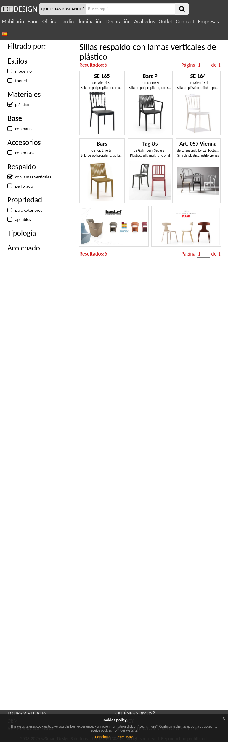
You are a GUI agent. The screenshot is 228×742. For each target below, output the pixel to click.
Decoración (118, 21)
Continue (103, 736)
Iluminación (89, 21)
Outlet (165, 21)
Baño (33, 21)
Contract (185, 21)
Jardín (67, 21)
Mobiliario (13, 21)
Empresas (208, 21)
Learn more (124, 737)
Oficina (49, 21)
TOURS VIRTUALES (27, 713)
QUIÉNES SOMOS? (135, 713)
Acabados (144, 21)
